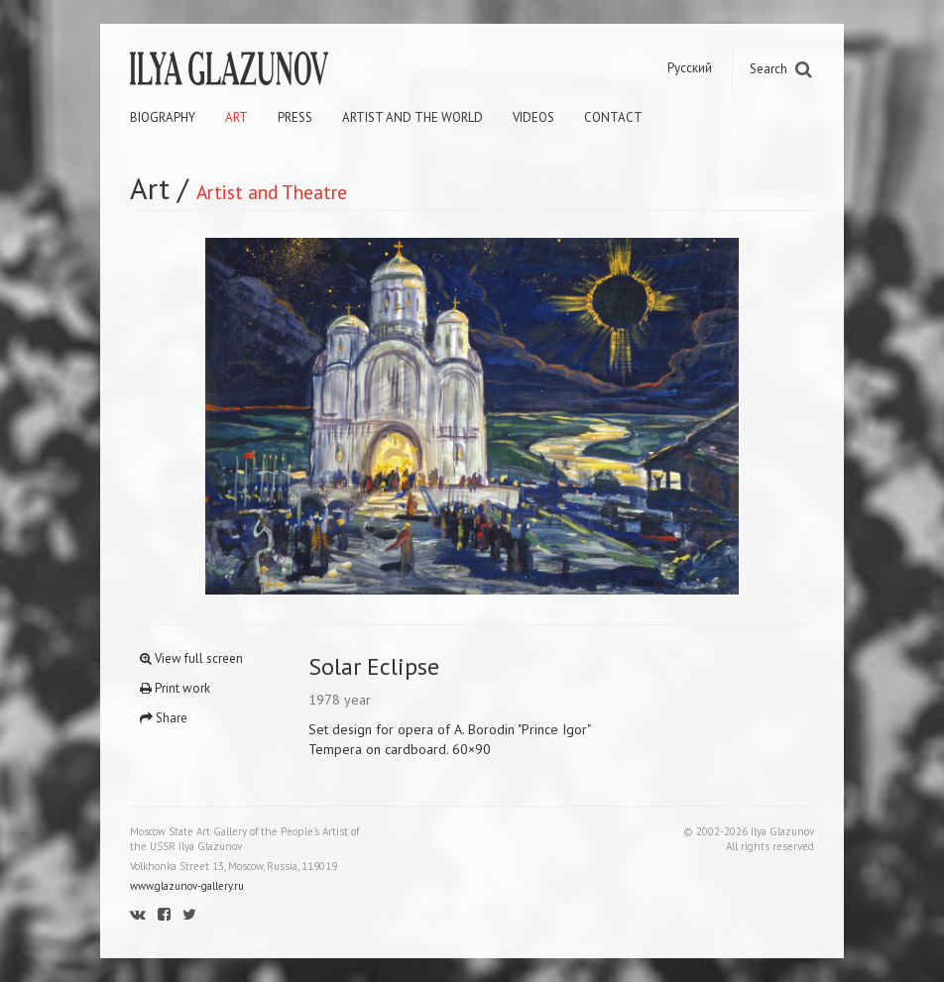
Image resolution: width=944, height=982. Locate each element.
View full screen (191, 658)
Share (163, 717)
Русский (689, 67)
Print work (175, 688)
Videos (533, 117)
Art (236, 117)
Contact (613, 117)
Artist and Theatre (271, 191)
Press (295, 117)
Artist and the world (412, 117)
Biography (162, 117)
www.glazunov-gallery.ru (187, 886)
